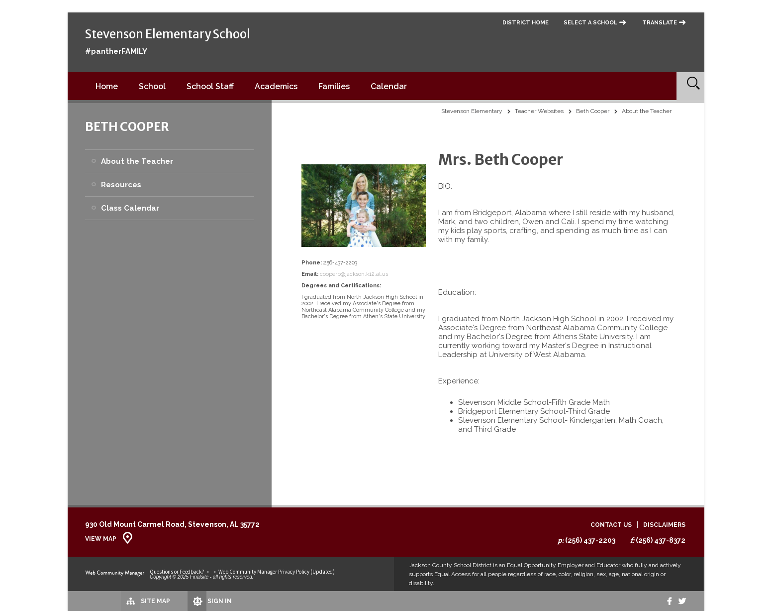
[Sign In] (182, 601)
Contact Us (611, 525)
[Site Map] (113, 600)
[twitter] (680, 601)
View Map (100, 538)
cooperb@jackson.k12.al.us (354, 274)
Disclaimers (664, 525)
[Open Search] (690, 86)
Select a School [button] (590, 22)
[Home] (106, 86)
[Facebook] (663, 601)
